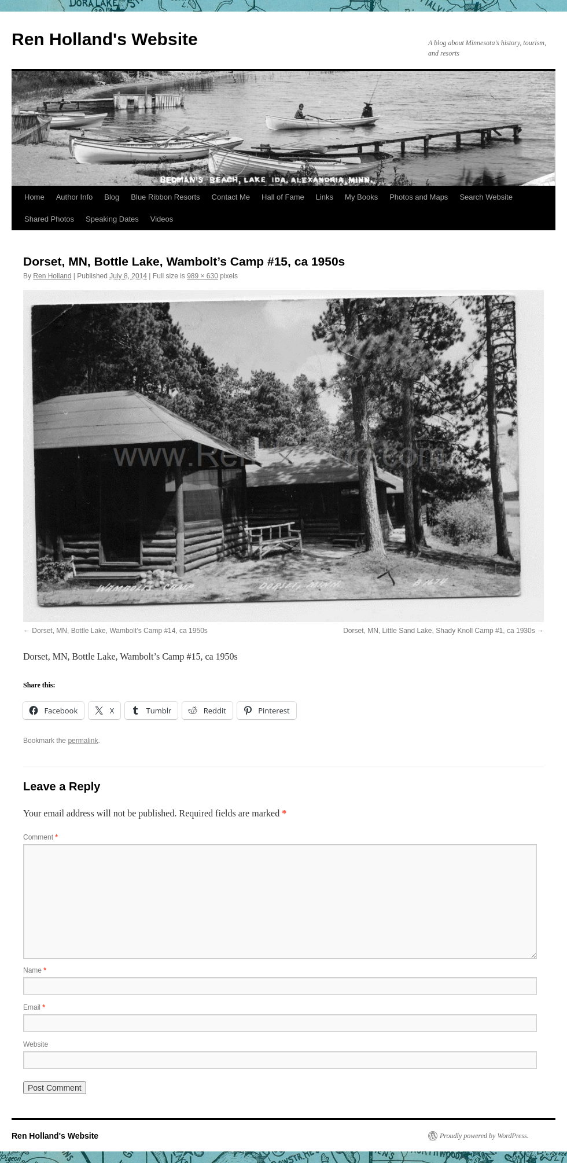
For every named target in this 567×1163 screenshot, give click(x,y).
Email (34, 1007)
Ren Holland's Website (105, 39)
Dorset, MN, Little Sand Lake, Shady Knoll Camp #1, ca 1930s (439, 631)
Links (324, 197)
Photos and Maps (418, 197)
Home (34, 197)
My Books (361, 197)
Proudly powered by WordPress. (484, 1136)
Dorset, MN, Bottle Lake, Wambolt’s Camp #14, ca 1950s (119, 631)
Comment (40, 837)
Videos (162, 219)
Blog (111, 197)
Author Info (74, 197)
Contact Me (231, 197)
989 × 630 (202, 276)
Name (34, 970)
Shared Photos (49, 219)
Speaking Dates (112, 219)
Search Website (486, 197)
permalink (83, 741)
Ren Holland (52, 276)
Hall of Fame (283, 197)
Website (35, 1044)
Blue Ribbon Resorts (165, 197)
